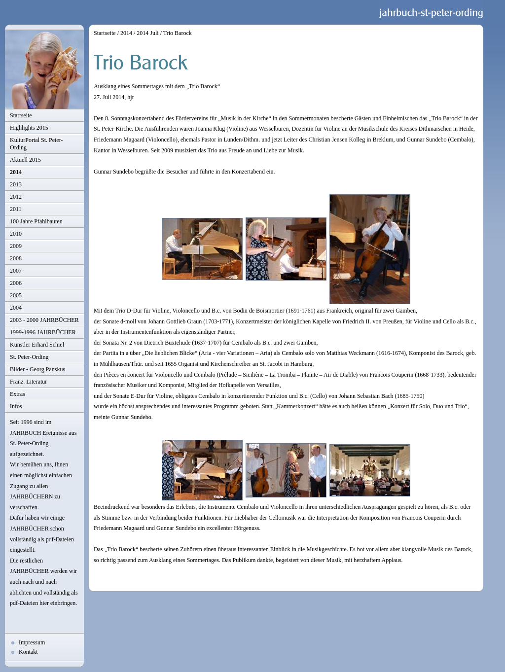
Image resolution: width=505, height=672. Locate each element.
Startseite (21, 115)
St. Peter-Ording (29, 357)
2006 (16, 283)
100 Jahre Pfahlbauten (36, 221)
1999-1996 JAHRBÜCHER (43, 332)
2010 (16, 233)
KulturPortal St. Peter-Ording (36, 144)
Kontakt (28, 651)
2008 (16, 258)
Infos (16, 406)
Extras (17, 393)
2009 (16, 246)
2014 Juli (147, 33)
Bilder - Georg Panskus (37, 369)
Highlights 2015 (29, 127)
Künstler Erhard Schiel (37, 344)
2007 (16, 270)
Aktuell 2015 (25, 159)
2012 (16, 196)
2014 (16, 172)
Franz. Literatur (28, 381)
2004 (16, 307)
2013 (16, 184)
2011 (16, 209)
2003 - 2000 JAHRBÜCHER (44, 320)
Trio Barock (177, 33)
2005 (16, 295)
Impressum (32, 642)
